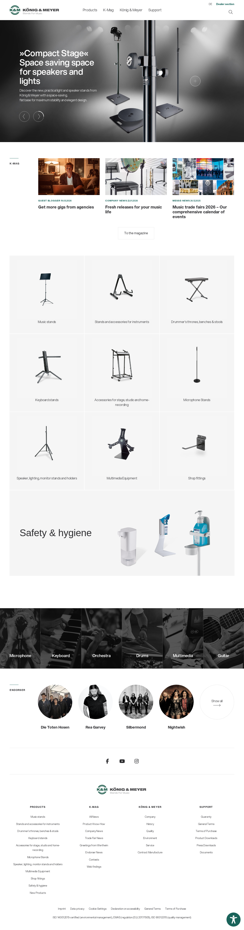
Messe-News (181, 200)
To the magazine (136, 233)
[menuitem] (90, 10)
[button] (233, 919)
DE (210, 4)
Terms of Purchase (175, 908)
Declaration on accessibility (125, 908)
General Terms (152, 908)
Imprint (62, 908)
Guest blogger (49, 200)
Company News (116, 200)
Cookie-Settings (97, 908)
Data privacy (77, 908)
